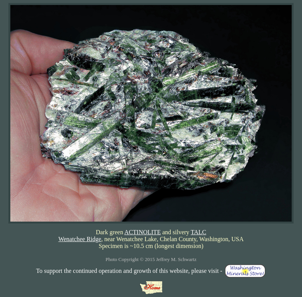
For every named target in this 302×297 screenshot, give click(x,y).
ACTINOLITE (142, 232)
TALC (198, 232)
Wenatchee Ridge (79, 239)
